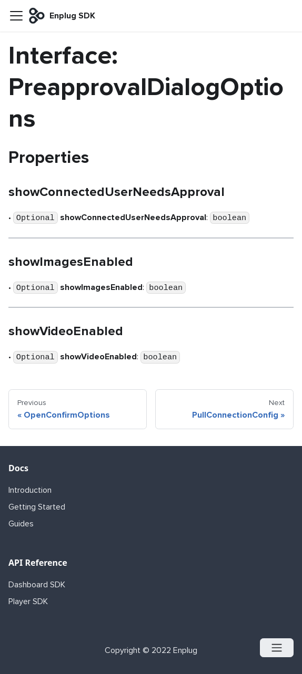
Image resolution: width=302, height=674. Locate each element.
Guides (21, 524)
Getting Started (36, 507)
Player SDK (28, 601)
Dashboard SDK (36, 584)
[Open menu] (277, 647)
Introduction (30, 490)
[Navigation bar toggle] (16, 16)
